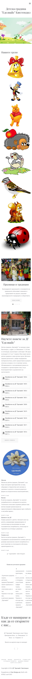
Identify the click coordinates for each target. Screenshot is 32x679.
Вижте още (5, 495)
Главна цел (27, 659)
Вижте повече (10, 440)
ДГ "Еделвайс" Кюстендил (20, 668)
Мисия (3, 659)
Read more (16, 300)
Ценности (17, 659)
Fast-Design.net (15, 672)
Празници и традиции (16, 284)
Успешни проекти (9, 661)
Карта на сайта (16, 662)
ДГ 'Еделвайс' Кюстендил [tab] (16, 553)
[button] (30, 3)
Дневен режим (23, 661)
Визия (10, 659)
